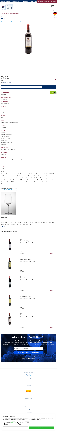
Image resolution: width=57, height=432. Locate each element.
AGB (28, 404)
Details (51, 253)
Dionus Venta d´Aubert (25, 259)
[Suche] (53, 11)
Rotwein (17, 13)
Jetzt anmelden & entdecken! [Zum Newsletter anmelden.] (28, 353)
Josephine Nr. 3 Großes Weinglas (9, 190)
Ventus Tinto (23, 277)
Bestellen (52, 87)
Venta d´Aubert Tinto (25, 296)
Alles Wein (4, 13)
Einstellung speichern (15, 427)
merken (54, 80)
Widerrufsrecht (28, 406)
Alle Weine (11, 13)
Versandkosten (7, 82)
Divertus (22, 314)
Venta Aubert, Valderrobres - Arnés (11, 22)
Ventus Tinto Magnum (25, 240)
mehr (2, 226)
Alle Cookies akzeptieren (41, 427)
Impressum (28, 401)
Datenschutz (28, 409)
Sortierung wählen (7, 235)
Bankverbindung (28, 412)
